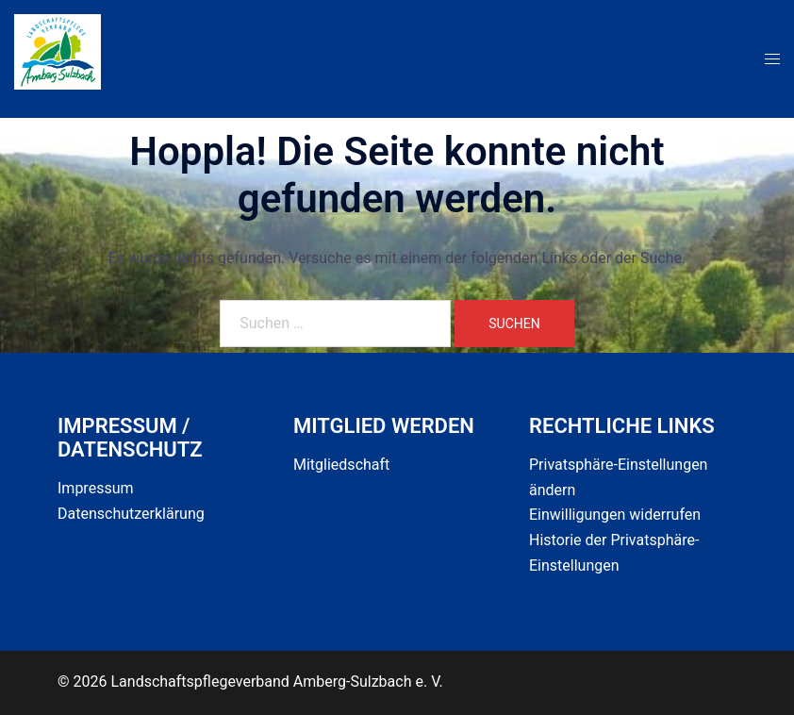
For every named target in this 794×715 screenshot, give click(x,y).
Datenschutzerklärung (131, 514)
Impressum (96, 488)
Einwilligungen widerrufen (615, 515)
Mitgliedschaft (341, 465)
